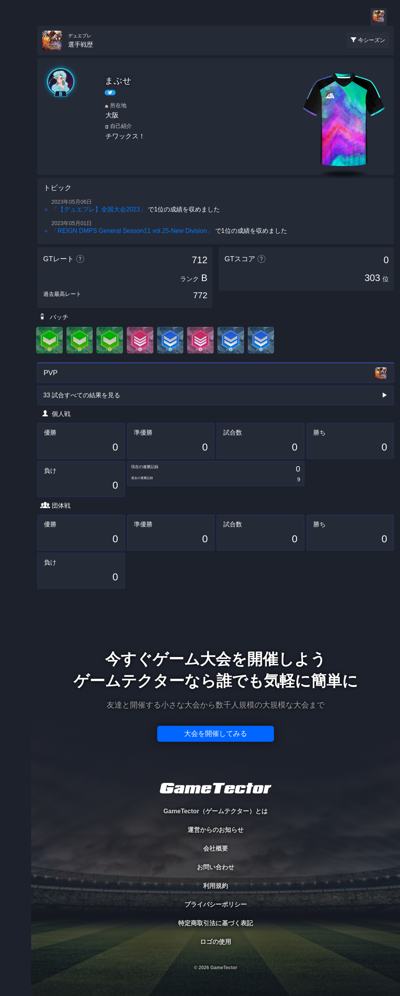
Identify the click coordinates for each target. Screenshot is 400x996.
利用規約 (215, 885)
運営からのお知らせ (216, 830)
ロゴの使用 (215, 941)
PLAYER (16, 87)
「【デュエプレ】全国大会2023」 (98, 209)
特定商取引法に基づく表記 (215, 923)
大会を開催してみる (215, 733)
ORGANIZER (15, 119)
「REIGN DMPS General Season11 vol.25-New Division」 (132, 230)
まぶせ (118, 81)
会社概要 (215, 848)
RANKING (15, 150)
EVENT (15, 182)
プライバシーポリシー (215, 904)
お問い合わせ (215, 867)
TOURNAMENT (15, 55)
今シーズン (371, 40)
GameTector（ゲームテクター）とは (215, 811)
